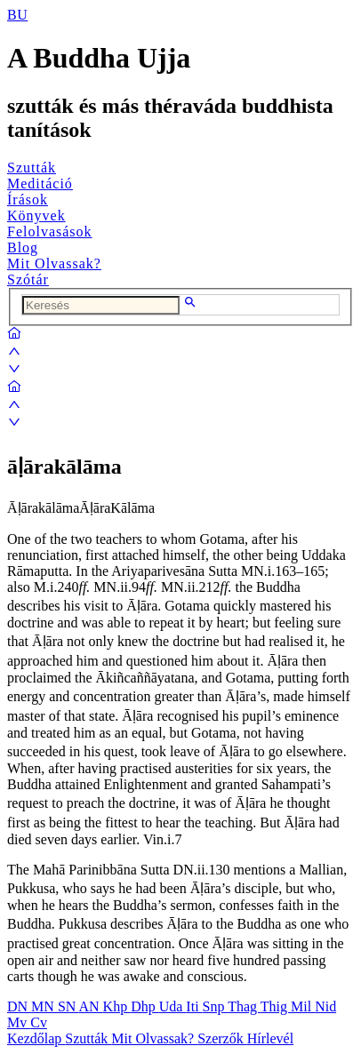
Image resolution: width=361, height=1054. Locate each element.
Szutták (31, 167)
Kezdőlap (36, 1038)
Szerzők (222, 1038)
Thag (244, 1006)
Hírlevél (270, 1038)
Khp (117, 1006)
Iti (194, 1006)
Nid (325, 1006)
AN (90, 1006)
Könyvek (36, 215)
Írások (27, 199)
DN (19, 1006)
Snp (216, 1006)
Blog (22, 247)
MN (44, 1006)
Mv (18, 1022)
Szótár (28, 279)
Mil (303, 1006)
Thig (276, 1006)
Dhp (145, 1006)
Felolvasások (49, 231)
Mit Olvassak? (54, 263)
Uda (173, 1006)
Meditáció (40, 183)
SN (68, 1006)
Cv (38, 1022)
